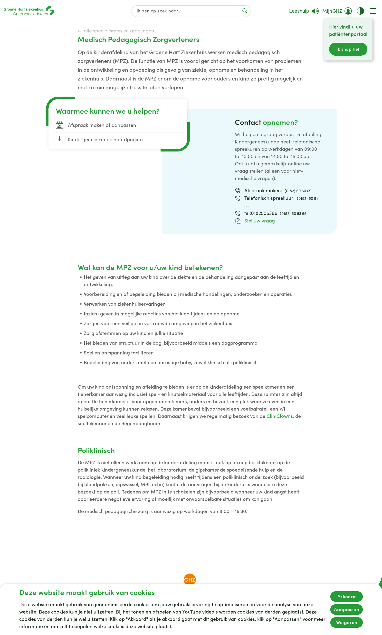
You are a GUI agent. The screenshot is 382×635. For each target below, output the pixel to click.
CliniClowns (280, 416)
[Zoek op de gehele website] (191, 11)
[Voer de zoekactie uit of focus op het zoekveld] (245, 10)
